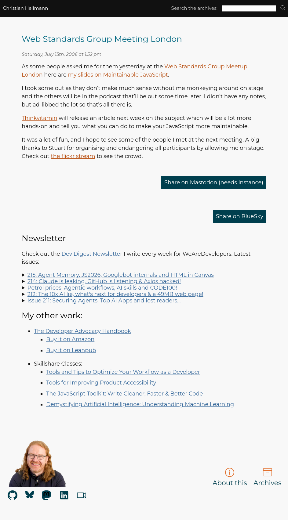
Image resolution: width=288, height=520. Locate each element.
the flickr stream (73, 156)
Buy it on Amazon (70, 339)
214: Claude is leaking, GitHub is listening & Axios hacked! (104, 281)
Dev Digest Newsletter (91, 254)
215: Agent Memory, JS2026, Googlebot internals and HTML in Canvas (120, 275)
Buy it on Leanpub (71, 350)
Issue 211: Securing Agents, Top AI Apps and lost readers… (104, 300)
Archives (267, 477)
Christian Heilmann (25, 8)
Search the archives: (194, 8)
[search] (282, 8)
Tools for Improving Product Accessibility (101, 382)
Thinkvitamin (39, 118)
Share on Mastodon (213, 182)
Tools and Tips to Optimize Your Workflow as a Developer (123, 372)
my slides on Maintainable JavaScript (118, 74)
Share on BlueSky (239, 216)
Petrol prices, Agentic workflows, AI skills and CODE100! (102, 287)
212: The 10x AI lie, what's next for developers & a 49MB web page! (115, 294)
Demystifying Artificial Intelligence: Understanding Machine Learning (140, 404)
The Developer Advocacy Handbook (82, 331)
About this (230, 477)
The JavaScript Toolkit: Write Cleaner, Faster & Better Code (124, 393)
